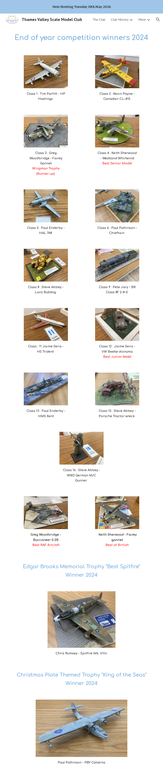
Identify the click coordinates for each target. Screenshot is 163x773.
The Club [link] (99, 19)
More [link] (142, 19)
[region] (81, 7)
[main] (81, 37)
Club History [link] (119, 19)
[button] (158, 19)
